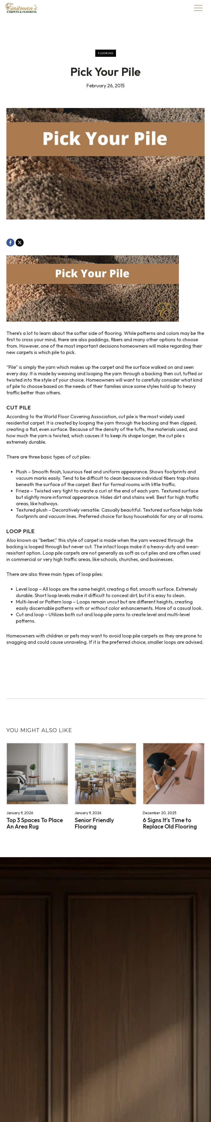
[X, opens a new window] (20, 243)
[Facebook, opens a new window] (10, 243)
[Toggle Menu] (198, 8)
